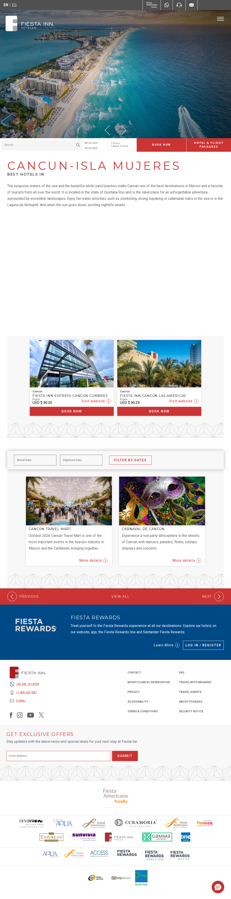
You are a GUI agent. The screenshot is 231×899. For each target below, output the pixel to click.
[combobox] (41, 145)
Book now (161, 145)
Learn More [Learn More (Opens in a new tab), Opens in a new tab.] (167, 645)
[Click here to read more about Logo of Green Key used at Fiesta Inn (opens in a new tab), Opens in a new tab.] (141, 878)
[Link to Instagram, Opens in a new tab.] (20, 715)
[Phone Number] (179, 5)
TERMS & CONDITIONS (142, 711)
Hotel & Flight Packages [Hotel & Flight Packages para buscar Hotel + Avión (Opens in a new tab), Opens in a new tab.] (208, 144)
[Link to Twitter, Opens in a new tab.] (41, 715)
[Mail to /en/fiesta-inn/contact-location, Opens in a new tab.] (191, 5)
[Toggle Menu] (220, 19)
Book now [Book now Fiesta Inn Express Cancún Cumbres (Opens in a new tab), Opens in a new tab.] (72, 411)
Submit (125, 756)
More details (93, 560)
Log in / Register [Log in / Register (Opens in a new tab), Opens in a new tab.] (203, 645)
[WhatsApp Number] (167, 5)
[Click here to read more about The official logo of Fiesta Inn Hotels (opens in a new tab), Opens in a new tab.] (119, 837)
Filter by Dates (130, 460)
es (14, 5)
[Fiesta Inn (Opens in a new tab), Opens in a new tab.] (152, 5)
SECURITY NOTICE (191, 711)
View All (120, 597)
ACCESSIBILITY (137, 701)
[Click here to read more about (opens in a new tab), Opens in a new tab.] (127, 856)
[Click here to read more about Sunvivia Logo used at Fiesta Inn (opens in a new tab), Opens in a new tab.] (84, 837)
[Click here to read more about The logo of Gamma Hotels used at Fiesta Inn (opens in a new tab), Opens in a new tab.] (157, 837)
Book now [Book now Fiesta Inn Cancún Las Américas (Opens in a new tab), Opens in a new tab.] (159, 411)
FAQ (181, 672)
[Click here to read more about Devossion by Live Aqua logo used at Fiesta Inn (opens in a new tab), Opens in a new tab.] (31, 823)
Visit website (96, 401)
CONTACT (134, 672)
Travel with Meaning (195, 682)
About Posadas (190, 701)
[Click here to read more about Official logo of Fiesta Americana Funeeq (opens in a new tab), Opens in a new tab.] (205, 823)
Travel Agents (190, 692)
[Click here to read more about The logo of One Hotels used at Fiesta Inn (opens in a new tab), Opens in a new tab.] (186, 837)
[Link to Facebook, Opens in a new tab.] (11, 715)
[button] (107, 130)
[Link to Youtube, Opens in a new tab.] (30, 715)
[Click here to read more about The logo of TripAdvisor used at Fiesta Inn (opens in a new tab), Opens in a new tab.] (121, 878)
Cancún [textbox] (9, 144)
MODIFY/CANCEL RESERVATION (148, 682)
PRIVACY (133, 692)
